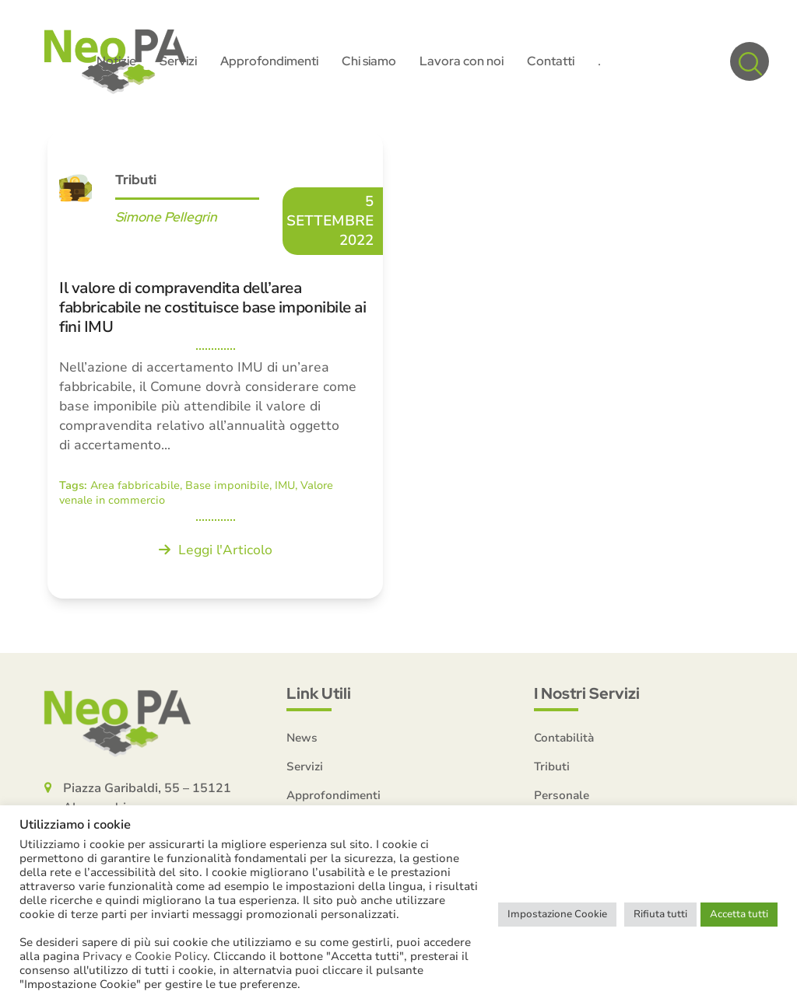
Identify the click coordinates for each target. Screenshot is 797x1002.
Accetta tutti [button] (739, 914)
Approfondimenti (333, 797)
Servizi (304, 768)
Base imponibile (227, 486)
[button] (749, 62)
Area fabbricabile (135, 486)
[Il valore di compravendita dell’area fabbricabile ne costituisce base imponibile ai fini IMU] (215, 366)
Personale (561, 797)
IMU (285, 486)
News (302, 739)
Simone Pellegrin (166, 217)
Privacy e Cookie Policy (145, 956)
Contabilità (564, 739)
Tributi (135, 180)
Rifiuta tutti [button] (660, 914)
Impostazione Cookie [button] (557, 914)
